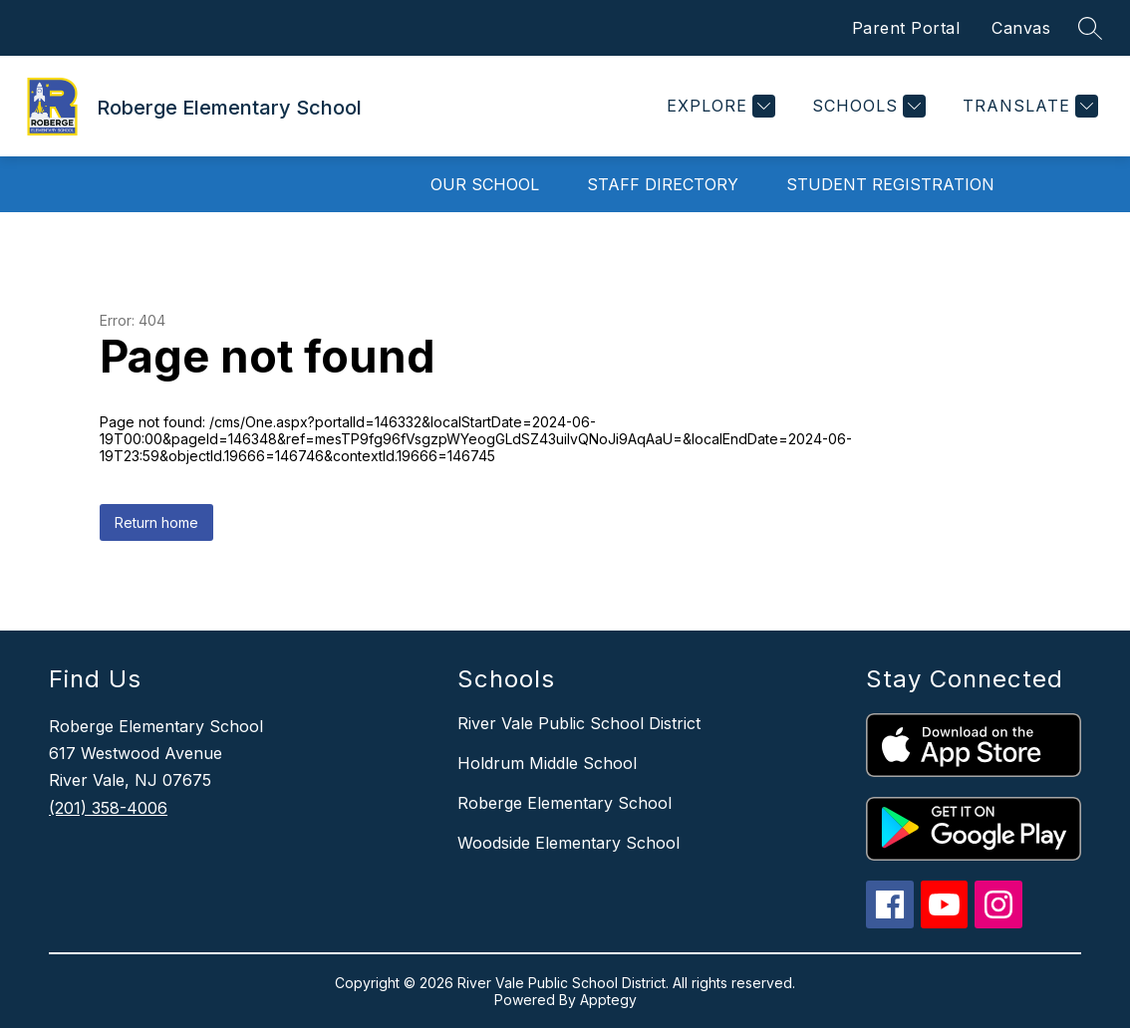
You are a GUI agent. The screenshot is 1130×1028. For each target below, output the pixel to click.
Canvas (1020, 28)
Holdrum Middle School (547, 763)
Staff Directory (662, 184)
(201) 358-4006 (108, 808)
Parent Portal (906, 28)
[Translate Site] (1028, 106)
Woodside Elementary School (568, 843)
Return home (156, 522)
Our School (484, 184)
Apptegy (608, 999)
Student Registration (890, 184)
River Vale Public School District (579, 723)
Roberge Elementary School (564, 803)
